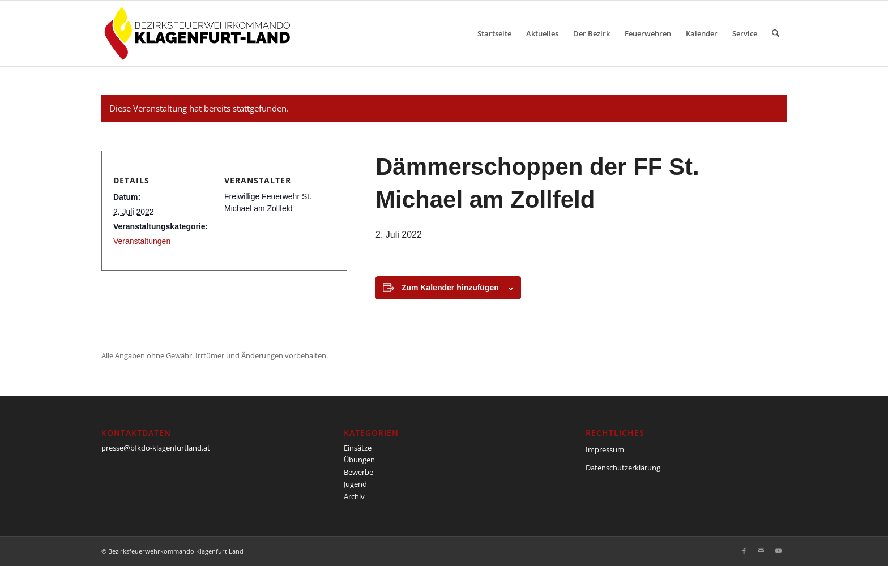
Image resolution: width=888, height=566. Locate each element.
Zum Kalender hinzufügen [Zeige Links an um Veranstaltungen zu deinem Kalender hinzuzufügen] (450, 287)
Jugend (355, 484)
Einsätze (358, 448)
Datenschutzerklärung (623, 467)
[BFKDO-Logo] (199, 33)
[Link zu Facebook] (744, 550)
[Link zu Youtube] (778, 550)
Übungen (359, 459)
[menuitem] (494, 33)
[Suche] (776, 33)
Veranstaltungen (141, 241)
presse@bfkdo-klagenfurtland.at (155, 448)
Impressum (605, 449)
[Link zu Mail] (761, 550)
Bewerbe (358, 472)
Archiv (354, 496)
